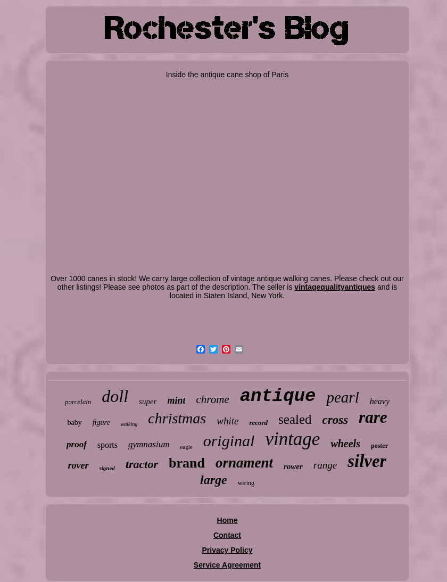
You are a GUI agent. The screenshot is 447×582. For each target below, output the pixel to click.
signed (107, 468)
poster (379, 445)
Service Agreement (227, 565)
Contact (227, 535)
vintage (292, 439)
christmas (177, 418)
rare (373, 417)
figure (101, 423)
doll (115, 396)
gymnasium (148, 444)
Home (227, 520)
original (229, 440)
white (227, 421)
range (325, 465)
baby (75, 423)
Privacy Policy (227, 550)
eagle (186, 447)
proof (77, 444)
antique (278, 396)
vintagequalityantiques (334, 287)
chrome (212, 399)
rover (78, 465)
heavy (380, 401)
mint (176, 400)
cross (335, 420)
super (147, 401)
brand (187, 463)
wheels (345, 443)
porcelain (78, 402)
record (258, 423)
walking (129, 424)
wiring (246, 483)
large (213, 480)
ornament (244, 463)
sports (107, 444)
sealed (294, 419)
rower (293, 466)
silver (366, 461)
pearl (342, 397)
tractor (142, 464)
